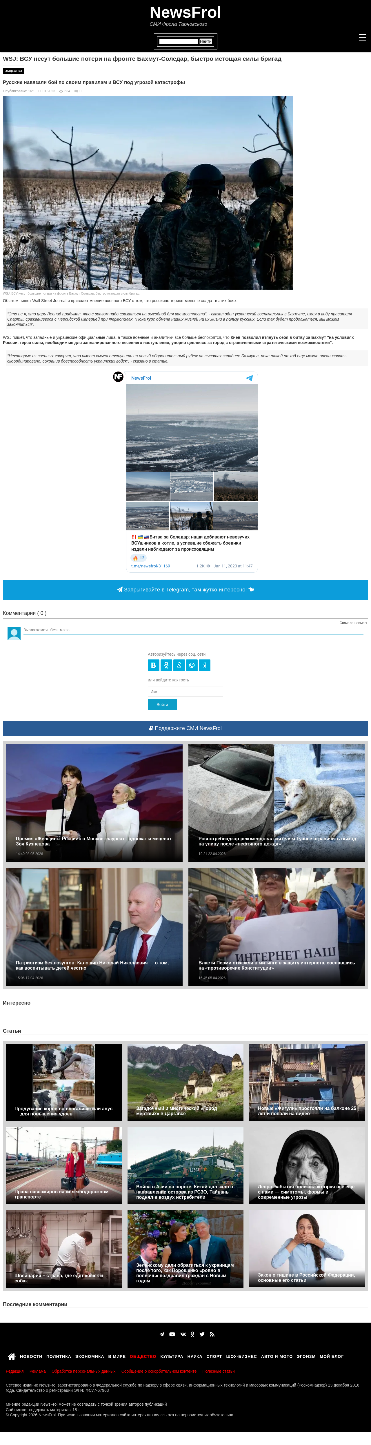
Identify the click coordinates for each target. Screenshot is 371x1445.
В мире (117, 1355)
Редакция (15, 1371)
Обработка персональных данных (84, 1371)
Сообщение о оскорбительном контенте (159, 1371)
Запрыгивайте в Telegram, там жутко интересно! (185, 590)
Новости (31, 1355)
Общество (13, 71)
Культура (172, 1355)
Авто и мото (277, 1355)
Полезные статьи (219, 1371)
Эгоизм (306, 1355)
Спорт (214, 1355)
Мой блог (332, 1355)
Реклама (38, 1371)
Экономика (89, 1355)
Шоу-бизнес (241, 1355)
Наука (195, 1355)
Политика (58, 1355)
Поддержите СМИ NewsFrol (185, 728)
